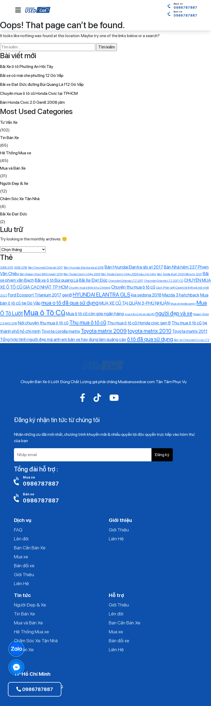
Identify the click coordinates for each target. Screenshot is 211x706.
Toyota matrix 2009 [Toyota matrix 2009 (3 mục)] (104, 331)
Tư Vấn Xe (8, 122)
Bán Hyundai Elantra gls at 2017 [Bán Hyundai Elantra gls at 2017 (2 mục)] (134, 267)
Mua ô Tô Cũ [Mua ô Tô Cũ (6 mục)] (44, 312)
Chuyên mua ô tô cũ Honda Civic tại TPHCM (39, 93)
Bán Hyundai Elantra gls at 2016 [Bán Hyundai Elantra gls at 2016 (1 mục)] (84, 267)
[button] (18, 10)
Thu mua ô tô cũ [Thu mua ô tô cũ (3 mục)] (87, 322)
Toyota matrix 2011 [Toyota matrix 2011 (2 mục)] (189, 331)
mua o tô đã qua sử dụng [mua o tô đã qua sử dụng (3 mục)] (70, 302)
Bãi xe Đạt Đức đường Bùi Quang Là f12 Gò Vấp (42, 84)
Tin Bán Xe (9, 137)
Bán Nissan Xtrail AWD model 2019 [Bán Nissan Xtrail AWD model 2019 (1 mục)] (41, 274)
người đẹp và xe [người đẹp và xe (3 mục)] (173, 313)
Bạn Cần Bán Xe (30, 547)
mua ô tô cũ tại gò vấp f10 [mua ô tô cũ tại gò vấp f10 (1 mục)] (140, 314)
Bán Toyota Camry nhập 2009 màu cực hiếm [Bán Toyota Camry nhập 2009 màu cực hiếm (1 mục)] (128, 274)
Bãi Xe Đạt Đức (13, 213)
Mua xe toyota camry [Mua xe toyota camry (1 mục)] (183, 303)
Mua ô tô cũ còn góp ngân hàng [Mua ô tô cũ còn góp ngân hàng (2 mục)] (95, 313)
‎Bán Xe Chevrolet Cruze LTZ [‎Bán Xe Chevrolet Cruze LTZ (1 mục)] (191, 340)
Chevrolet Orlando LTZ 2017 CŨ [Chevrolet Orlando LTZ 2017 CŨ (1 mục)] (163, 281)
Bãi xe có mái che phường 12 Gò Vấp (31, 75)
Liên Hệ (21, 583)
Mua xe (21, 556)
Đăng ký (162, 454)
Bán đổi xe (24, 565)
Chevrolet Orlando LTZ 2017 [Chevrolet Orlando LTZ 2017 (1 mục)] (126, 281)
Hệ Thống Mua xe (15, 152)
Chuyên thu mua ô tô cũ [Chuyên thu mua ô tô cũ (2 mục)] (133, 287)
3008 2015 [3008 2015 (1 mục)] (6, 267)
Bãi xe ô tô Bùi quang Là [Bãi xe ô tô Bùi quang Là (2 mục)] (56, 280)
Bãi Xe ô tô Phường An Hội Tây (26, 66)
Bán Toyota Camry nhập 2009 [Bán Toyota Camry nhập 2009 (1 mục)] (81, 274)
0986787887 (34, 689)
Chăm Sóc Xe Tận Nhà (20, 198)
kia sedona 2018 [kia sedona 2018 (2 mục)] (146, 295)
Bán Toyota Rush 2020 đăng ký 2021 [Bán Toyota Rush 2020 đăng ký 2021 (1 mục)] (179, 274)
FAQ (18, 529)
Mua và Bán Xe (13, 168)
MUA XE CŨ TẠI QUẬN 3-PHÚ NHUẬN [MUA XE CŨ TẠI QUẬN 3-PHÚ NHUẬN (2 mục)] (134, 303)
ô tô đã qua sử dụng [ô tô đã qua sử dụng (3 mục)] (150, 339)
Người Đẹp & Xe (14, 183)
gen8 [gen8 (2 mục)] (67, 295)
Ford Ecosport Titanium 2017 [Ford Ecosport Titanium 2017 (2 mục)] (34, 295)
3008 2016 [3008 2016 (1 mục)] (20, 267)
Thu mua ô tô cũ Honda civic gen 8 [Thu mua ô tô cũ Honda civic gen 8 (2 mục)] (139, 322)
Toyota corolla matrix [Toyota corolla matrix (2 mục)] (60, 331)
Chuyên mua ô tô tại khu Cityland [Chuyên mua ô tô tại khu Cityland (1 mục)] (89, 287)
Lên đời (21, 538)
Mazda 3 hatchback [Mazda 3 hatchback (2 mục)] (180, 295)
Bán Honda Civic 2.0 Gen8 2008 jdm (32, 102)
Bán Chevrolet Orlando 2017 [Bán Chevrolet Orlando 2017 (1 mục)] (45, 267)
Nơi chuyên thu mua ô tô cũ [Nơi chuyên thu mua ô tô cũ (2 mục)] (43, 322)
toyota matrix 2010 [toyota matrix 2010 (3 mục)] (149, 331)
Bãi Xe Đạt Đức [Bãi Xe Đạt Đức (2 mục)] (93, 280)
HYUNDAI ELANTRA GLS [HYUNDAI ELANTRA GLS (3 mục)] (101, 294)
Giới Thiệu (24, 574)
